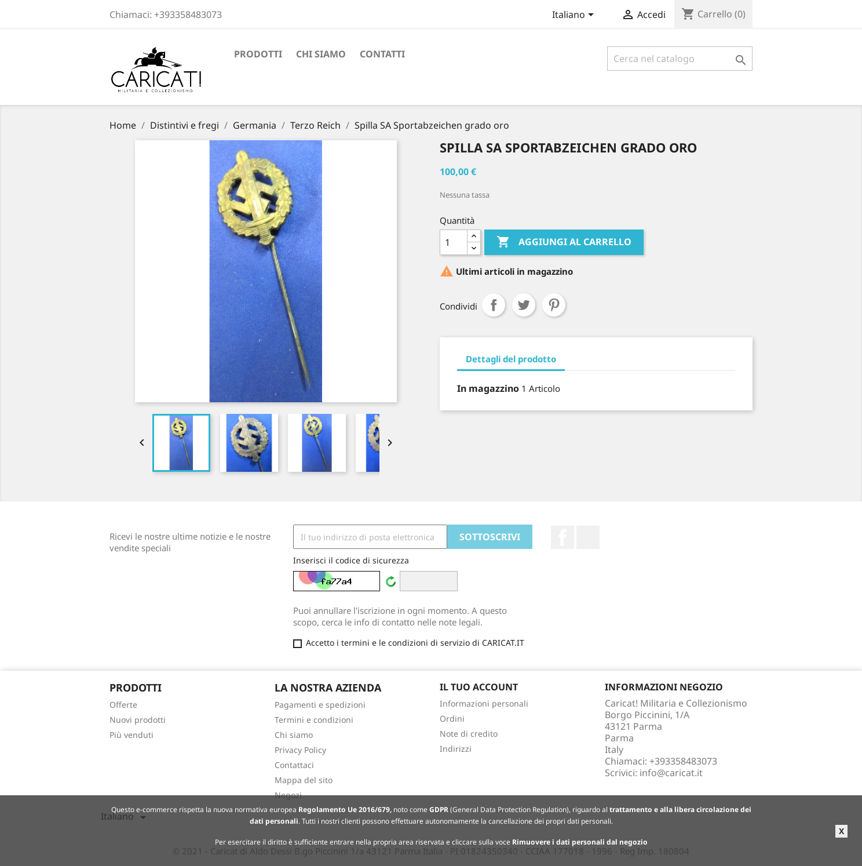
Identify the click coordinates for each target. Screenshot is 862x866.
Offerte (123, 704)
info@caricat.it (671, 772)
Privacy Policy (300, 749)
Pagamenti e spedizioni (320, 704)
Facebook (562, 537)
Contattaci (294, 764)
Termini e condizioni (314, 719)
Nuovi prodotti (137, 719)
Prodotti (258, 54)
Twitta (523, 304)
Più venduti (131, 734)
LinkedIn (588, 537)
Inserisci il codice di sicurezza (351, 560)
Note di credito (469, 733)
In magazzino (488, 388)
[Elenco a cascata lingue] (575, 16)
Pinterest (553, 304)
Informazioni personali (484, 703)
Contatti (382, 54)
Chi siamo (321, 54)
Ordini (452, 718)
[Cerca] (680, 58)
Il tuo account (479, 687)
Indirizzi (456, 748)
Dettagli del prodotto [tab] (511, 359)
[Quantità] (453, 242)
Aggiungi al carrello (563, 242)
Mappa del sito (304, 779)
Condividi (493, 304)
